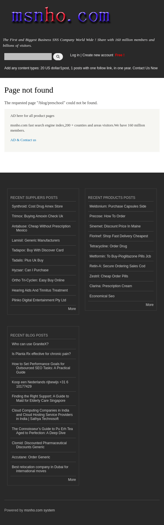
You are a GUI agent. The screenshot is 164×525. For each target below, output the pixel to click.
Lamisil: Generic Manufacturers (36, 240)
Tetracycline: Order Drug (108, 246)
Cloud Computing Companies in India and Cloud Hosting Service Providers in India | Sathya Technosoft (42, 414)
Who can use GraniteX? (30, 344)
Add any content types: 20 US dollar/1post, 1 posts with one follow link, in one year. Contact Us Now (81, 68)
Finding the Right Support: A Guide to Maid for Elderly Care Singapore (40, 398)
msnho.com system (39, 510)
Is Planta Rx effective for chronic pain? (41, 354)
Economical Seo (102, 296)
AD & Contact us (23, 140)
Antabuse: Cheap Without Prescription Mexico (41, 228)
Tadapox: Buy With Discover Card (38, 250)
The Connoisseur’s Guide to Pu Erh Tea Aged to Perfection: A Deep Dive (42, 431)
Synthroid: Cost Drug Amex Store (37, 206)
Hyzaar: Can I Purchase (30, 270)
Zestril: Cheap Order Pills (109, 276)
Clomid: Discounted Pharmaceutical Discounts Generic (39, 445)
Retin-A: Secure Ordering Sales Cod (117, 266)
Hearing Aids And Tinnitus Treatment (40, 290)
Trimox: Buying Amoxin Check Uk (37, 216)
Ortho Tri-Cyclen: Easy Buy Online (38, 280)
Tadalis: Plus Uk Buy (27, 260)
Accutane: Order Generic (31, 457)
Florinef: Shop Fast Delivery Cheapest (119, 236)
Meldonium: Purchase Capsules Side (118, 206)
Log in (75, 55)
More (72, 309)
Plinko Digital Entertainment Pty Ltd (39, 300)
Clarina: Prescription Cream (111, 286)
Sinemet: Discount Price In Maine (115, 226)
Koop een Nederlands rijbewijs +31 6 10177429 (40, 384)
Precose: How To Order (107, 216)
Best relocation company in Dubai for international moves (40, 469)
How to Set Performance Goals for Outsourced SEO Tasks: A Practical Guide (41, 368)
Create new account (98, 55)
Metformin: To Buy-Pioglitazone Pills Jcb (120, 256)
